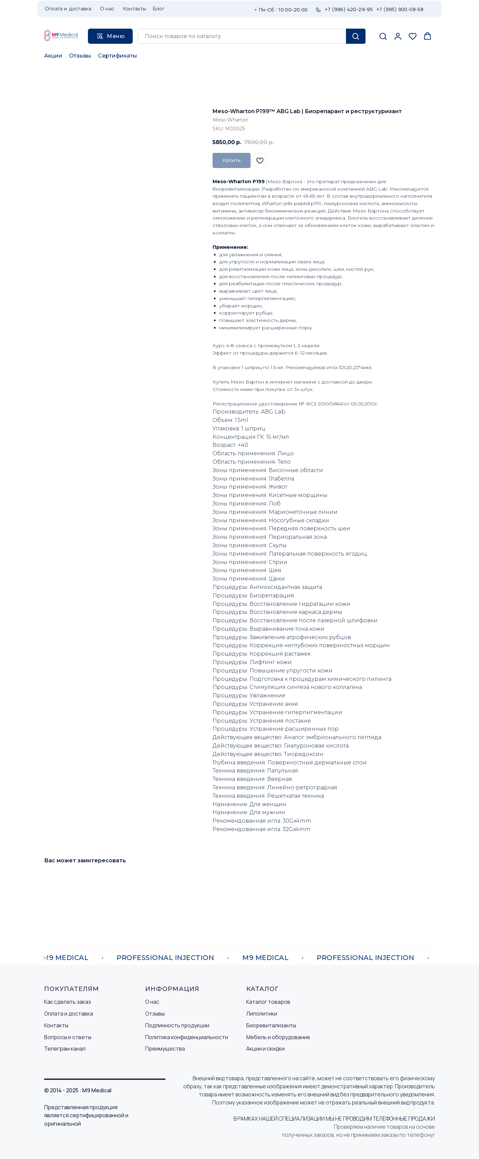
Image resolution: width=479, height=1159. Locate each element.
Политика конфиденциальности (186, 1037)
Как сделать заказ (67, 1001)
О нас (152, 1001)
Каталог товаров (268, 1001)
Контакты (56, 1025)
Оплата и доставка (68, 1013)
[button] (383, 36)
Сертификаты (117, 56)
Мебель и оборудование (278, 1037)
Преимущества (165, 1048)
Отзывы (80, 56)
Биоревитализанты (271, 1025)
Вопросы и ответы (67, 1037)
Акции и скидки (265, 1048)
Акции (53, 56)
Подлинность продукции (177, 1025)
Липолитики (261, 1013)
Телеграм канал (65, 1048)
